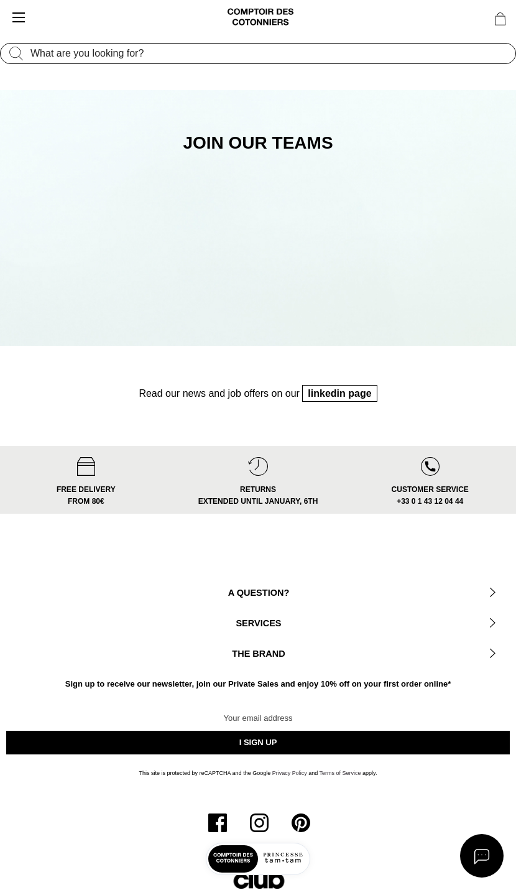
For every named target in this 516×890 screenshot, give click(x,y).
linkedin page (339, 404)
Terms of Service (340, 784)
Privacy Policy (289, 784)
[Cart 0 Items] (500, 18)
